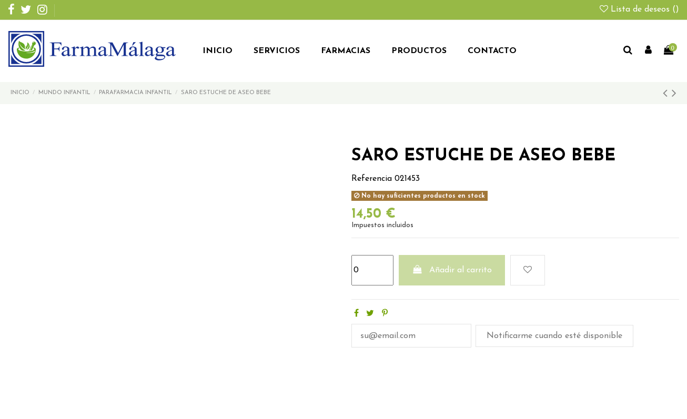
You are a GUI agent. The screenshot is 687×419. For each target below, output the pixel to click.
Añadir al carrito (452, 269)
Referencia (371, 179)
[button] (276, 51)
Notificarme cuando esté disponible (554, 336)
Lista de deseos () (639, 9)
